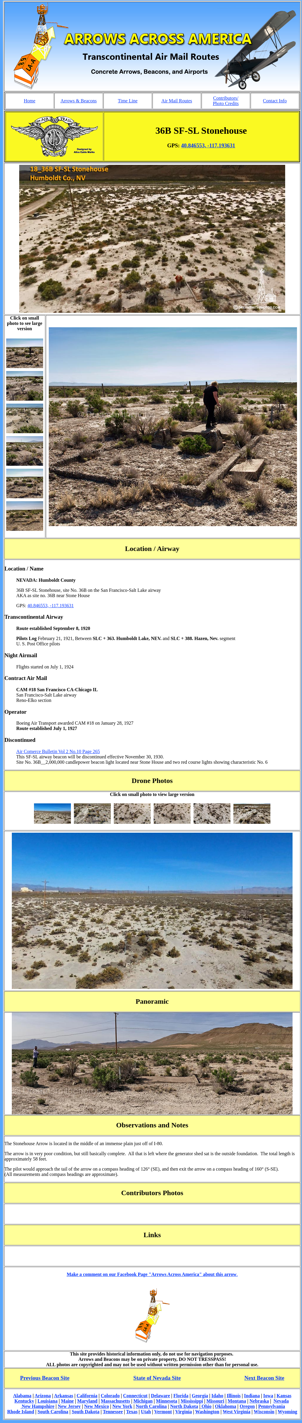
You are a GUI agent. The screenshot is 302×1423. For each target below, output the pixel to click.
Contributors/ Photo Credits (226, 101)
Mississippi (192, 1400)
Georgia (200, 1395)
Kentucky (24, 1400)
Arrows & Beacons (79, 100)
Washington (207, 1411)
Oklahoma (225, 1406)
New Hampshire (37, 1406)
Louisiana (48, 1400)
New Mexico (96, 1406)
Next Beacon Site (264, 1378)
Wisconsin (264, 1411)
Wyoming (287, 1411)
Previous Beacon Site (44, 1378)
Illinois (234, 1395)
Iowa (268, 1395)
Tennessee (113, 1411)
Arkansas (63, 1395)
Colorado (110, 1395)
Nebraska (259, 1400)
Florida (181, 1395)
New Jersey (69, 1406)
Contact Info (275, 100)
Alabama (22, 1395)
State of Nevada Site (157, 1378)
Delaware (160, 1395)
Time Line (128, 100)
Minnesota (166, 1400)
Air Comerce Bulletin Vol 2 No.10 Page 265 (58, 751)
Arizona (43, 1395)
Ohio (206, 1406)
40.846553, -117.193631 (208, 145)
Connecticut (135, 1395)
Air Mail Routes (176, 100)
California (87, 1395)
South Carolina (53, 1411)
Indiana (252, 1395)
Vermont (163, 1411)
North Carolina (151, 1406)
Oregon (247, 1406)
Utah (146, 1411)
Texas (132, 1411)
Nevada (281, 1400)
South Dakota (86, 1411)
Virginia (183, 1411)
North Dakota (184, 1406)
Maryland (87, 1400)
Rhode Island (20, 1411)
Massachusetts (115, 1400)
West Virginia (237, 1411)
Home (29, 100)
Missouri (215, 1400)
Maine (67, 1400)
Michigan (142, 1400)
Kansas (284, 1395)
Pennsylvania (271, 1406)
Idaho (217, 1395)
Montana (237, 1400)
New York (122, 1406)
